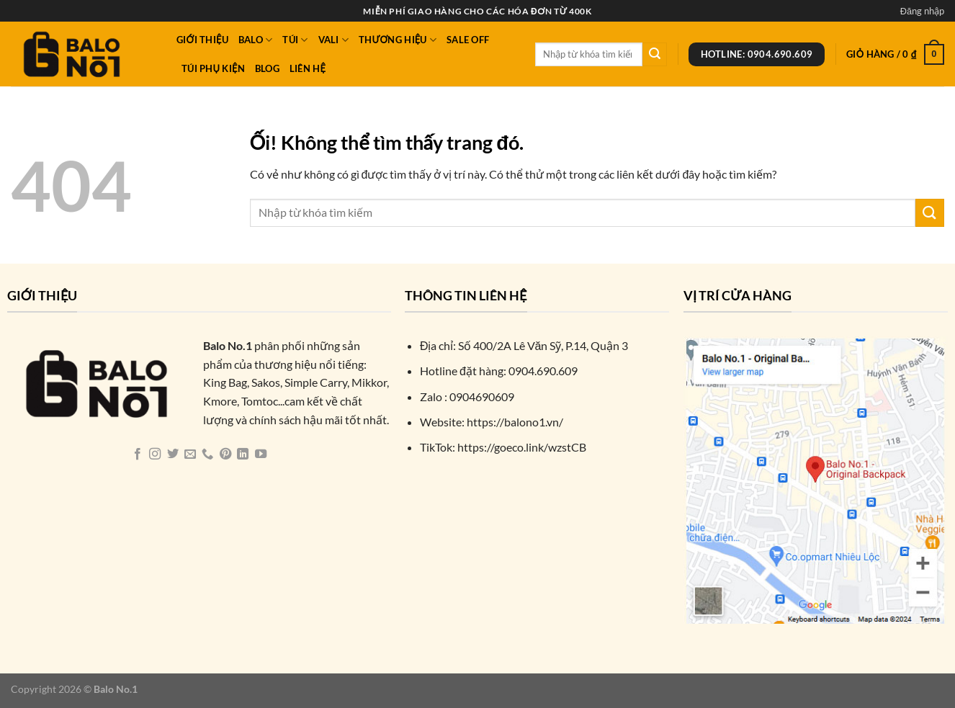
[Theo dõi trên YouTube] (260, 454)
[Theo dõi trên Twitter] (172, 454)
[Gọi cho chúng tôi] (207, 454)
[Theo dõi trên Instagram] (155, 454)
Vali (333, 40)
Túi (295, 40)
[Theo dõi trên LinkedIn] (242, 454)
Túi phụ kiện (213, 68)
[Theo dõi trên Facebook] (137, 454)
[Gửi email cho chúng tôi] (190, 454)
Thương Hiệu (397, 40)
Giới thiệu (202, 39)
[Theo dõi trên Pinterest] (225, 454)
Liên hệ (308, 68)
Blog (267, 68)
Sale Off (468, 39)
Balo (255, 40)
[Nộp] (654, 54)
